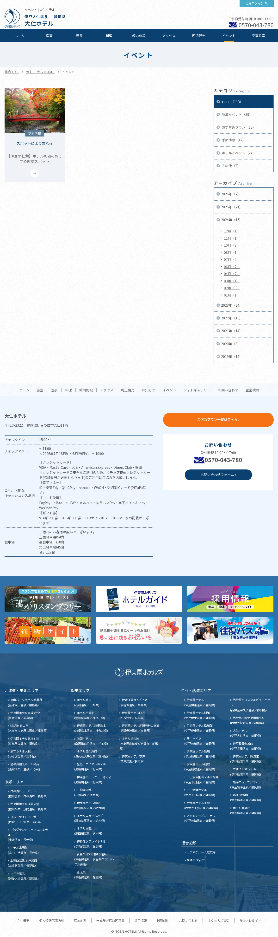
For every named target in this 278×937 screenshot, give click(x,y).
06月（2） (232, 266)
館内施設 (139, 35)
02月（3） (232, 287)
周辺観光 (198, 35)
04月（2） (232, 273)
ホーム (19, 35)
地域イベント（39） (237, 114)
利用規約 (163, 920)
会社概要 (23, 920)
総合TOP (12, 71)
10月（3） (232, 245)
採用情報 (140, 920)
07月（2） (232, 259)
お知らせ (148, 390)
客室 (49, 35)
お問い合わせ (228, 390)
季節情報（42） (233, 140)
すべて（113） (232, 101)
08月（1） (232, 252)
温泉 (79, 35)
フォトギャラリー (197, 390)
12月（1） (232, 231)
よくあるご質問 (218, 920)
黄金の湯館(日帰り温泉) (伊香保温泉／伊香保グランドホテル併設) (95, 859)
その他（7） (231, 165)
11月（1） (232, 238)
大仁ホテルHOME (40, 71)
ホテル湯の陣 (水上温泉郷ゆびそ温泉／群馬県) (138, 743)
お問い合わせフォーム (217, 474)
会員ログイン (254, 3)
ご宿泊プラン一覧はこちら (217, 419)
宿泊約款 (80, 920)
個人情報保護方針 (51, 920)
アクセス (168, 35)
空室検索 (258, 35)
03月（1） (232, 280)
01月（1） (232, 295)
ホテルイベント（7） (237, 153)
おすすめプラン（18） (238, 127)
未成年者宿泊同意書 (110, 920)
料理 (109, 35)
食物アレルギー (250, 920)
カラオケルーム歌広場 (201, 852)
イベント (228, 35)
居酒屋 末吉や (196, 860)
